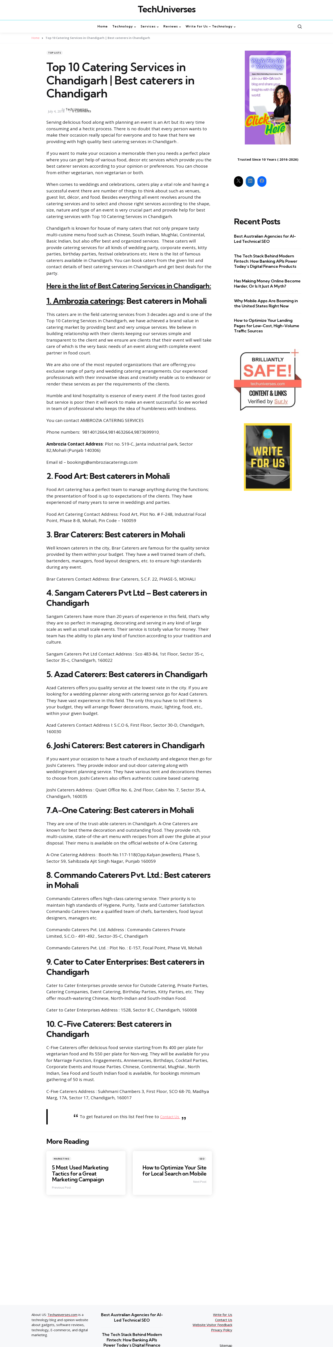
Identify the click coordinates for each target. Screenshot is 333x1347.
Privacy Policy (221, 1330)
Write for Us (222, 1314)
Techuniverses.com (62, 1314)
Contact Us (170, 1116)
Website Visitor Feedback (212, 1324)
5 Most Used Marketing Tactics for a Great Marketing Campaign (81, 1173)
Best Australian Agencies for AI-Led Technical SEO (265, 239)
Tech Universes (77, 109)
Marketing (62, 1159)
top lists (54, 53)
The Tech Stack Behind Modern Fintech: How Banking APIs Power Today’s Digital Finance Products (265, 261)
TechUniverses (167, 9)
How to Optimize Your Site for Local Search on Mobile (173, 1170)
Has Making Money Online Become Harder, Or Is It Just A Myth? (267, 283)
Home (36, 38)
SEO (202, 1159)
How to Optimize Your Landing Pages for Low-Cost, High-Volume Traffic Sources (266, 325)
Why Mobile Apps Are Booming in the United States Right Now (266, 303)
